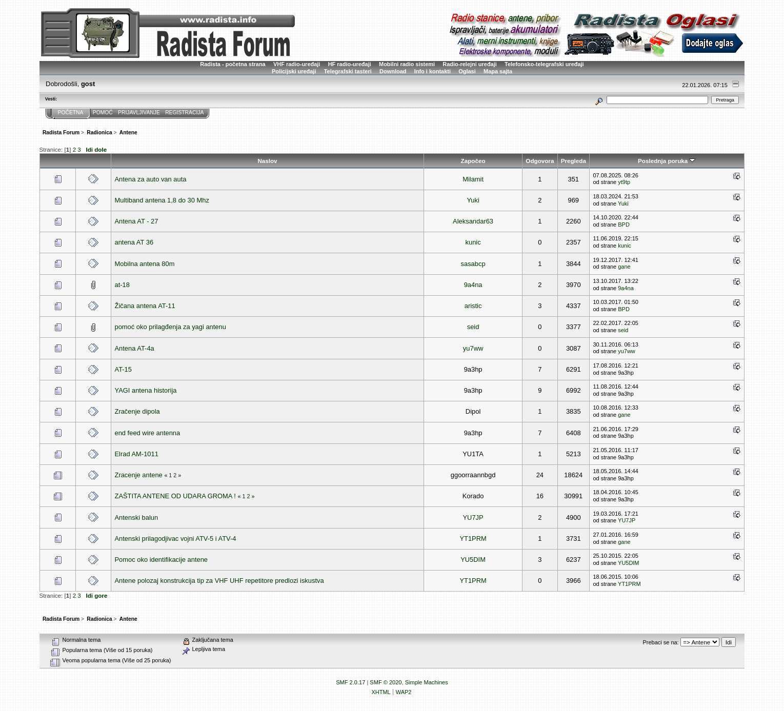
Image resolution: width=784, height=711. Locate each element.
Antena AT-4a (134, 348)
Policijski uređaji (294, 71)
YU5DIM (473, 559)
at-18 (122, 285)
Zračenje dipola (137, 411)
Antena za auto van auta (151, 179)
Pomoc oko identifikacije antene (161, 559)
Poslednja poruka (666, 160)
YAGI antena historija (146, 390)
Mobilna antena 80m (145, 264)
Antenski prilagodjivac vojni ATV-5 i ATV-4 (175, 538)
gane (624, 266)
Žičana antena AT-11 (145, 306)
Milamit (473, 179)
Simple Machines (426, 682)
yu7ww (473, 348)
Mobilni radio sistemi (407, 64)
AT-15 (123, 369)
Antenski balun (136, 517)
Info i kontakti (432, 71)
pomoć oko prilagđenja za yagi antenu (170, 327)
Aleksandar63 (473, 221)
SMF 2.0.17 (350, 682)
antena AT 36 (134, 242)
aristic (473, 306)
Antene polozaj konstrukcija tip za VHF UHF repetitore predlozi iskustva (219, 580)
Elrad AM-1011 (136, 454)
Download (392, 71)
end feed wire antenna (147, 433)
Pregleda (573, 160)
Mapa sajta (498, 71)
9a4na (473, 285)
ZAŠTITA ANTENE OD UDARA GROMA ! (175, 496)
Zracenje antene (139, 475)
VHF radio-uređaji (296, 64)
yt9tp (624, 182)
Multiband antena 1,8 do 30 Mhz (162, 200)
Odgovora (540, 160)
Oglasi (467, 71)
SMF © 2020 (385, 682)
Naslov (267, 160)
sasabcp (473, 264)
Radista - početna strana (232, 64)
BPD (624, 224)
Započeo (473, 160)
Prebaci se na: (661, 642)
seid (473, 327)
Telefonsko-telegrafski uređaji (544, 64)
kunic (473, 242)
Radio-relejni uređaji (469, 64)
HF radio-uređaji (349, 64)
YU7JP (473, 517)
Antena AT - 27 (136, 221)
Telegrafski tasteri (348, 71)
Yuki (473, 200)
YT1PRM (472, 538)
